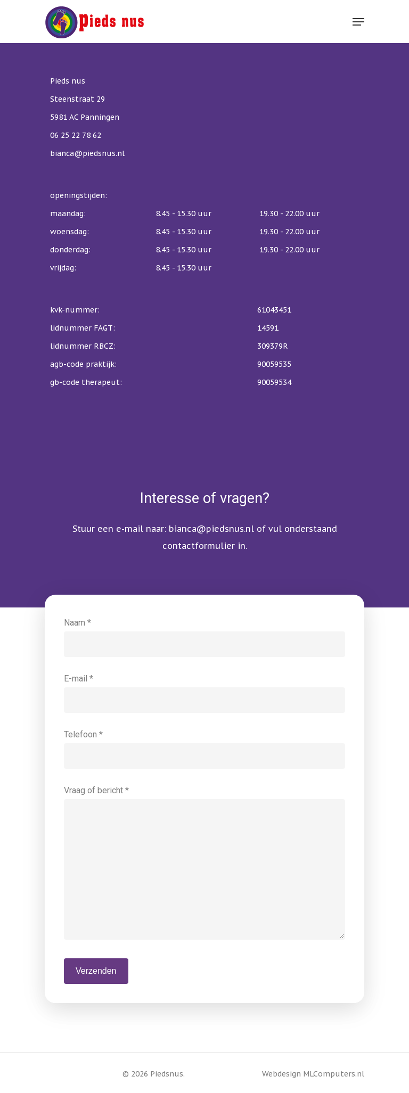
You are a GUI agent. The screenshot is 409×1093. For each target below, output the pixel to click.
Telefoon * (204, 749)
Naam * (204, 637)
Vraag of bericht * (204, 865)
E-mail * (204, 693)
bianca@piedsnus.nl (211, 528)
